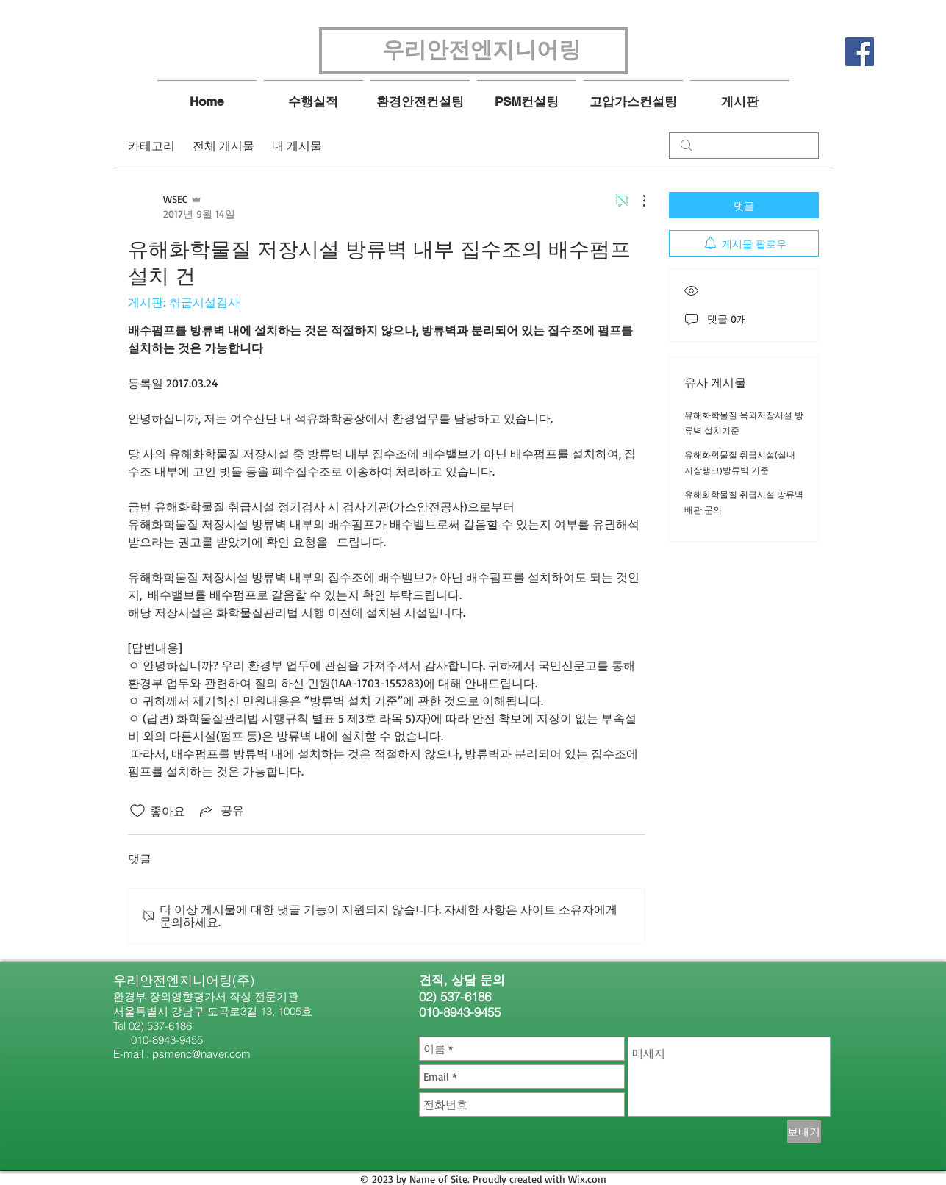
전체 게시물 (223, 145)
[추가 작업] (636, 201)
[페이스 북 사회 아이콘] (859, 51)
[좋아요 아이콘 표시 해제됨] (137, 811)
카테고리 (151, 145)
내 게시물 (297, 145)
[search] (744, 145)
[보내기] (804, 1131)
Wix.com (587, 1179)
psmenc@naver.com (201, 1054)
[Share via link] (220, 811)
